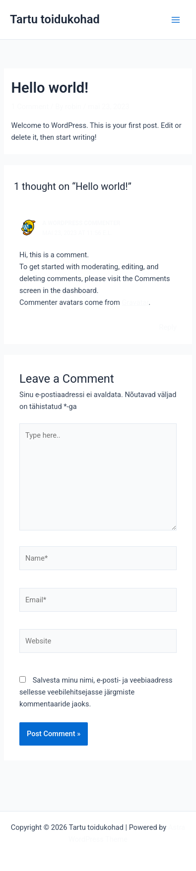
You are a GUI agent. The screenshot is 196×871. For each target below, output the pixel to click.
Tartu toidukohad (55, 19)
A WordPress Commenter (81, 223)
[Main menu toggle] (175, 19)
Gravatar (135, 302)
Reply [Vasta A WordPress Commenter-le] (168, 327)
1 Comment (30, 106)
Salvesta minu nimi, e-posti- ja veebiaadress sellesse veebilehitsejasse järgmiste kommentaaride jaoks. (95, 692)
